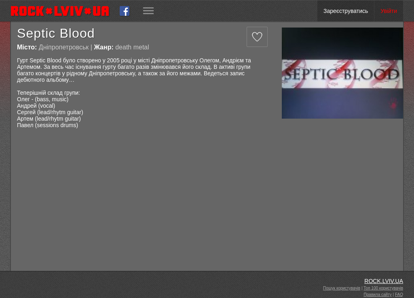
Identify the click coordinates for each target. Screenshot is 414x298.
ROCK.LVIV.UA (383, 281)
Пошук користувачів (341, 288)
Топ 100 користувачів (383, 288)
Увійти (388, 11)
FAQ (399, 294)
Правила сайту (378, 294)
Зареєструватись (345, 11)
